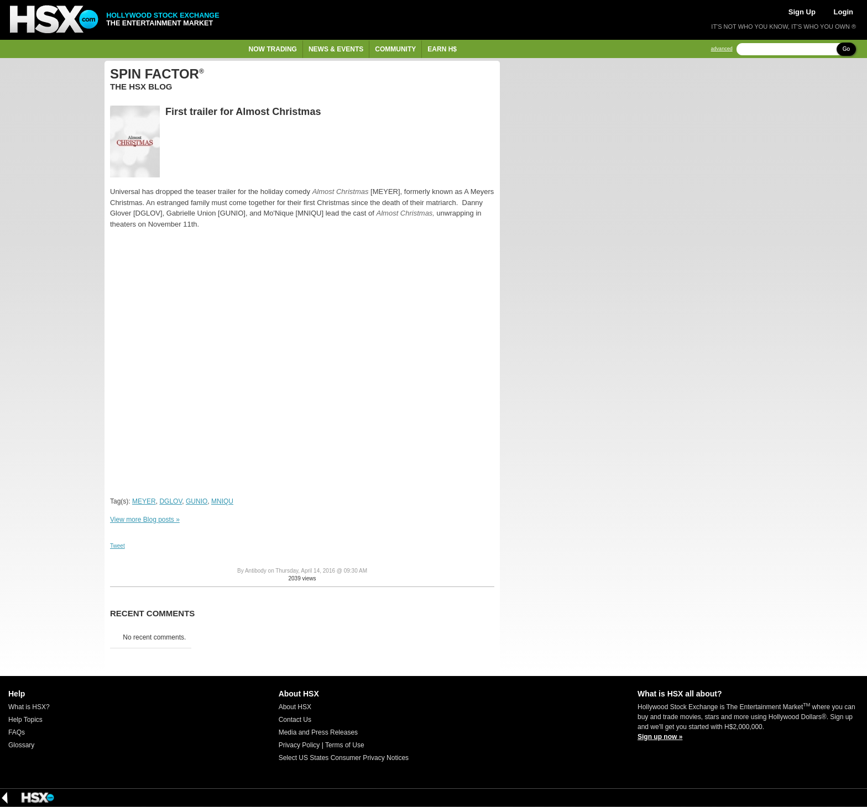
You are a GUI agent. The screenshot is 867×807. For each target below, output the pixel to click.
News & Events (336, 49)
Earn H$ (442, 49)
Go (846, 49)
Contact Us (295, 720)
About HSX (295, 707)
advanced (722, 48)
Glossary (21, 745)
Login (843, 12)
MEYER (144, 501)
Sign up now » (660, 737)
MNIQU (222, 501)
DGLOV (170, 501)
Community (395, 49)
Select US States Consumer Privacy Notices (344, 758)
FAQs (16, 732)
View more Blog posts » (145, 519)
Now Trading (273, 49)
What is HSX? (29, 707)
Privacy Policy (299, 745)
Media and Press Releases (318, 732)
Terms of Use (344, 745)
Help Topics (25, 720)
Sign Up (802, 12)
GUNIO (196, 501)
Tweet (117, 546)
